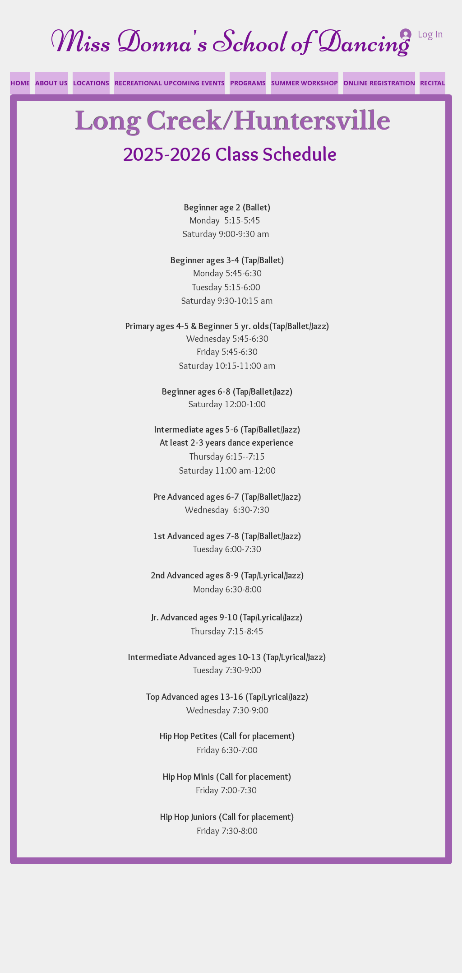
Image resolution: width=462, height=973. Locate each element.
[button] (432, 83)
